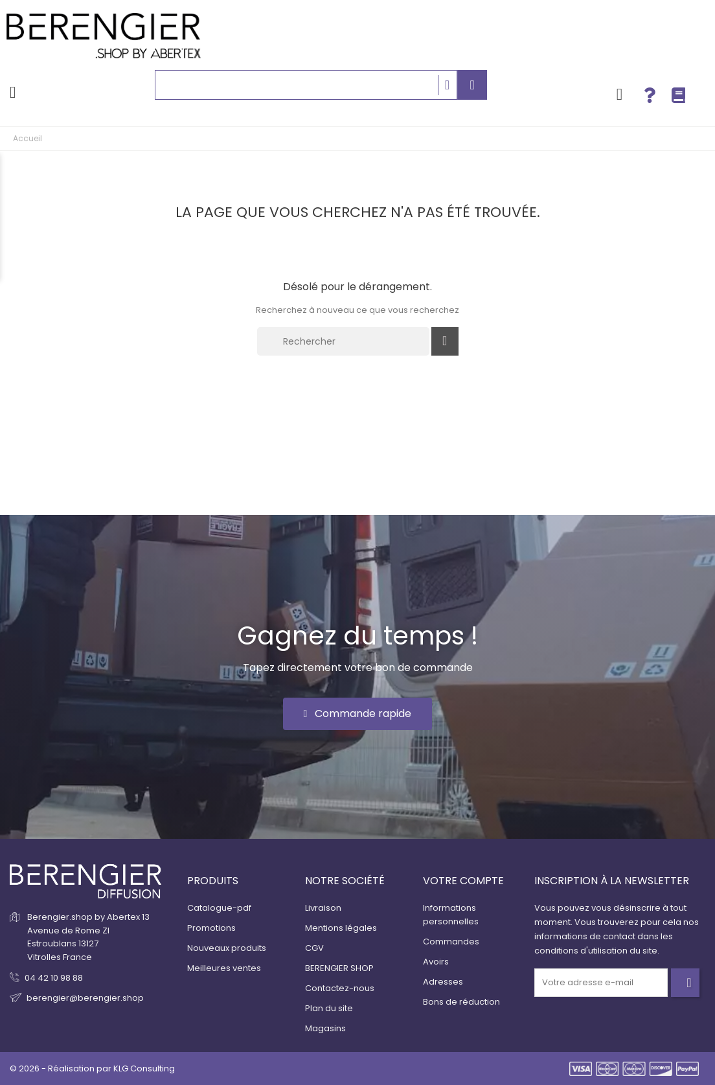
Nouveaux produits (226, 948)
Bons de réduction (461, 1002)
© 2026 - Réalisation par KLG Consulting (92, 1068)
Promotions (211, 928)
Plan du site (329, 1008)
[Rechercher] (343, 341)
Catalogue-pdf (219, 908)
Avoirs (436, 961)
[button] (358, 714)
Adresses (443, 982)
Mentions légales (341, 928)
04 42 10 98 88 (54, 978)
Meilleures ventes (224, 968)
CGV (314, 948)
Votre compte (463, 880)
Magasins (325, 1028)
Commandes (451, 941)
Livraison (323, 908)
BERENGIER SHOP (339, 968)
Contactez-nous (339, 988)
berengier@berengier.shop (85, 998)
